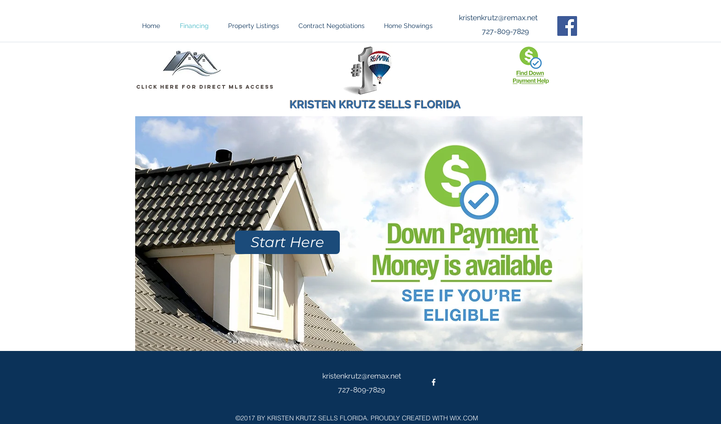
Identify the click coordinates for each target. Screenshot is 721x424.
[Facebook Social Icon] (567, 26)
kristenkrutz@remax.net (498, 17)
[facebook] (433, 382)
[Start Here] (287, 242)
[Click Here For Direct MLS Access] (205, 86)
